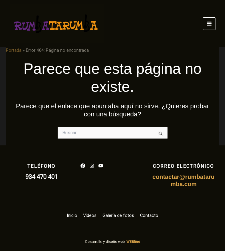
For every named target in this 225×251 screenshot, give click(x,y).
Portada (13, 50)
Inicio (72, 215)
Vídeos (90, 215)
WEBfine (133, 242)
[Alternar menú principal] (209, 23)
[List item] (82, 165)
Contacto (149, 215)
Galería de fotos (118, 215)
